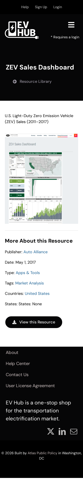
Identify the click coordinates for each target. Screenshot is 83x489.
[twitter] (50, 431)
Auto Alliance (35, 252)
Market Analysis (29, 283)
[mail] (73, 431)
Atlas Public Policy (42, 453)
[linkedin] (62, 431)
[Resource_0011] (41, 135)
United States (37, 293)
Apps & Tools (28, 272)
